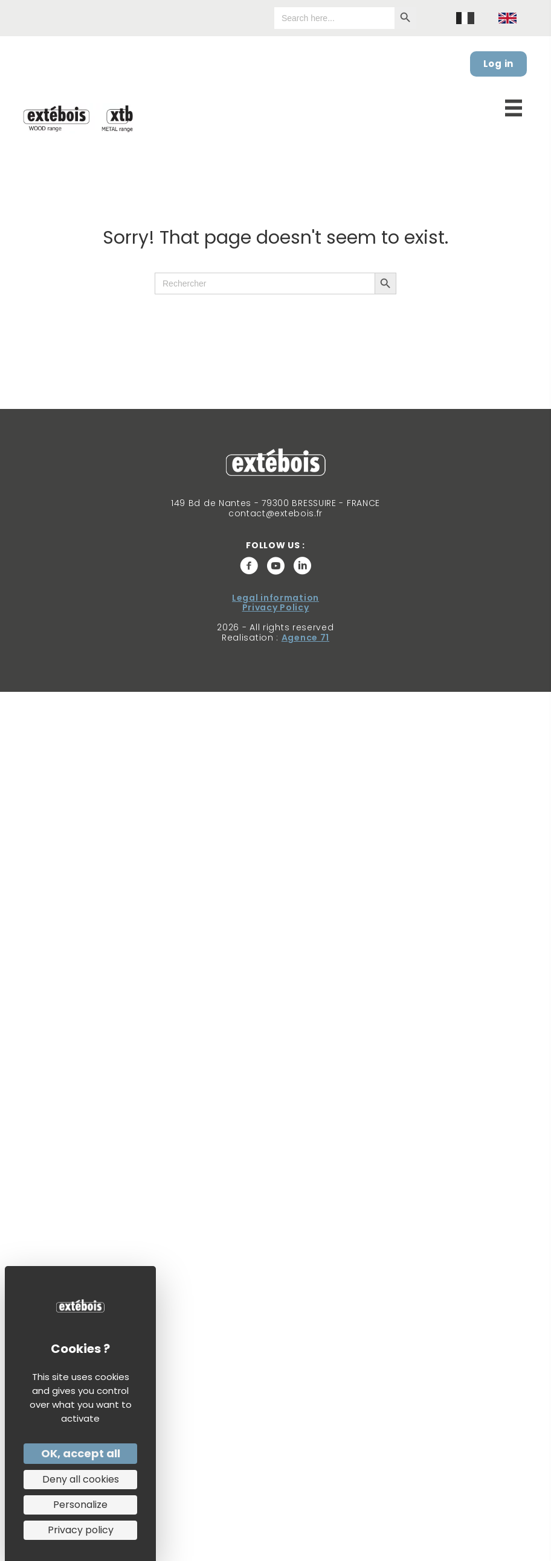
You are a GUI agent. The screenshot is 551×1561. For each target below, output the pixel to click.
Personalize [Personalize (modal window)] (80, 1505)
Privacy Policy (275, 607)
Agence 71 (305, 638)
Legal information (275, 598)
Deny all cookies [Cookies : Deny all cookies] (80, 1479)
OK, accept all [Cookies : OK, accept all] (80, 1453)
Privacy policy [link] (81, 1530)
